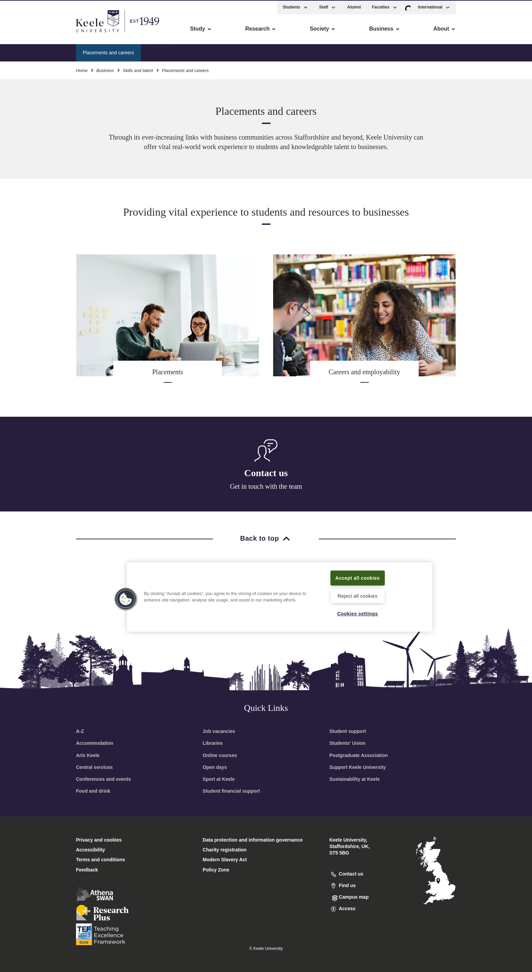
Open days (215, 767)
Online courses (220, 755)
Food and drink (93, 791)
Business (105, 69)
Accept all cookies (357, 577)
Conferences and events (103, 779)
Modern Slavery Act (225, 859)
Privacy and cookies (99, 840)
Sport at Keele (218, 779)
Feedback (87, 869)
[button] (408, 6)
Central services (94, 767)
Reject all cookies (357, 595)
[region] (279, 597)
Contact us (266, 473)
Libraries (213, 743)
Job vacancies (219, 731)
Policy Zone (216, 869)
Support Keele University (357, 767)
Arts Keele (87, 755)
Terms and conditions (100, 859)
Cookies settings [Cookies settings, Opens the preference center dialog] (357, 613)
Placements (161, 51)
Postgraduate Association (358, 755)
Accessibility (90, 849)
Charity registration (224, 849)
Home (82, 69)
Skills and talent (138, 69)
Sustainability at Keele (354, 779)
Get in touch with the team (266, 486)
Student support (347, 731)
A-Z (80, 731)
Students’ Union (347, 743)
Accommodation (94, 743)
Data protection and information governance (253, 840)
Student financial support (231, 791)
